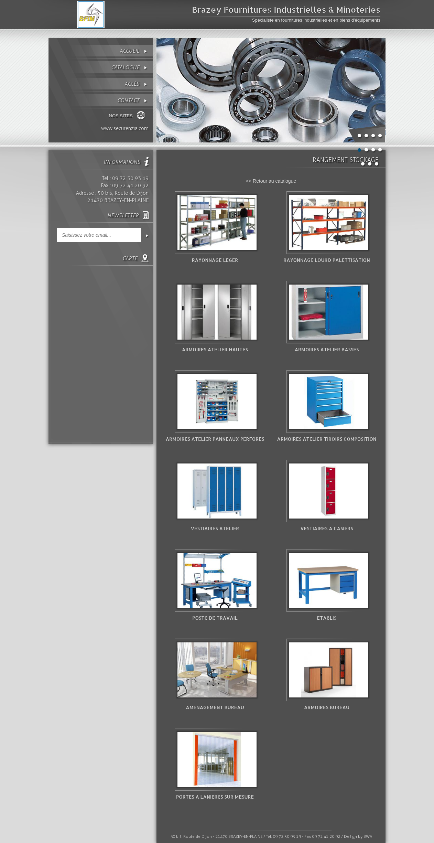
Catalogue (125, 67)
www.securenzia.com (125, 128)
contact (128, 100)
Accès (131, 84)
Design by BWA (358, 836)
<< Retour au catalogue (271, 181)
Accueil (129, 50)
